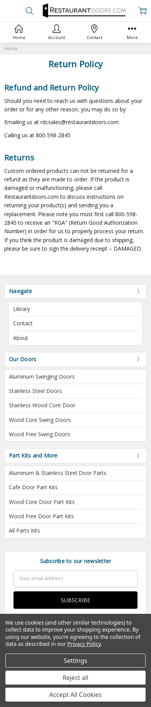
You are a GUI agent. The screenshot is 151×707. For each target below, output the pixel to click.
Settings (75, 660)
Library (21, 309)
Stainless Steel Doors (35, 390)
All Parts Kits (24, 530)
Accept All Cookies (75, 694)
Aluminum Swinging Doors (42, 376)
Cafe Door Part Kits (33, 487)
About (20, 338)
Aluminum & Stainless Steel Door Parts (57, 472)
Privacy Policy (84, 643)
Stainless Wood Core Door (42, 405)
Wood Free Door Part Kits (41, 516)
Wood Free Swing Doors (39, 434)
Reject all (76, 677)
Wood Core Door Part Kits (42, 501)
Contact (23, 323)
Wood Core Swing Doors (40, 420)
